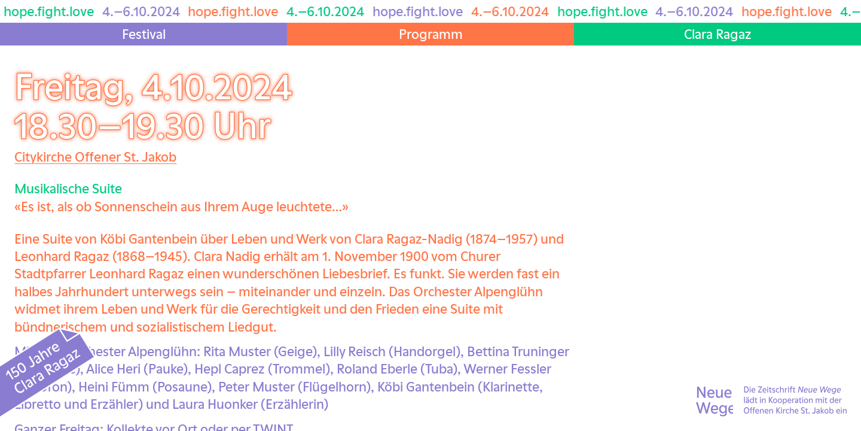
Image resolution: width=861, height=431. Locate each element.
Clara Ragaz (718, 33)
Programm (431, 33)
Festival (144, 33)
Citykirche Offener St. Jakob (95, 156)
